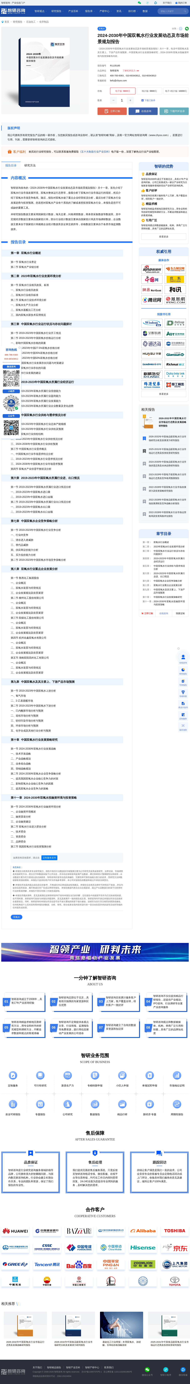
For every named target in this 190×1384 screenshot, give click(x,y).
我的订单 (181, 3)
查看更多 (163, 236)
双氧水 (102, 28)
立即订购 (112, 111)
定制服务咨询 (49, 857)
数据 (146, 11)
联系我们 (109, 1367)
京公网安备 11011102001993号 (117, 1372)
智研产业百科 (73, 1367)
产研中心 (106, 11)
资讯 (120, 11)
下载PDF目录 (174, 111)
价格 (100, 91)
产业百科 (74, 11)
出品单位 (102, 70)
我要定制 (180, 613)
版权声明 (14, 128)
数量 (100, 100)
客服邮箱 (102, 80)
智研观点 (41, 11)
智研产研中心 (92, 1367)
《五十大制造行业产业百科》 (95, 151)
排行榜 (133, 11)
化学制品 (44, 21)
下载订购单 (148, 100)
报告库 (90, 11)
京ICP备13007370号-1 (91, 1372)
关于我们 (167, 3)
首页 (7, 21)
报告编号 (102, 65)
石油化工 (31, 21)
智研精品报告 (54, 1367)
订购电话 (102, 75)
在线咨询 (143, 111)
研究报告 (57, 11)
